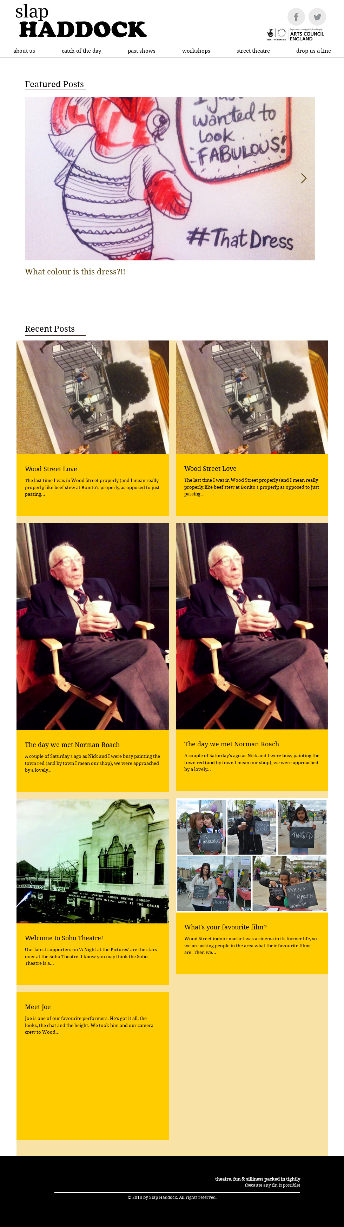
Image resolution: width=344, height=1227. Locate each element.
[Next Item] (303, 178)
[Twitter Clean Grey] (317, 17)
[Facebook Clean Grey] (296, 17)
